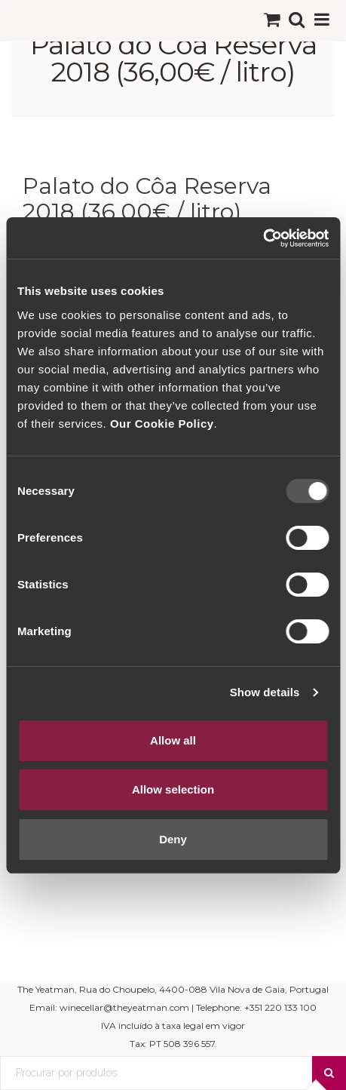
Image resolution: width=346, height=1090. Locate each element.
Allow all (173, 740)
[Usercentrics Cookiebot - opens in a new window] (263, 238)
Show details (265, 692)
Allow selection (173, 789)
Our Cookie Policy (162, 423)
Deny (173, 839)
